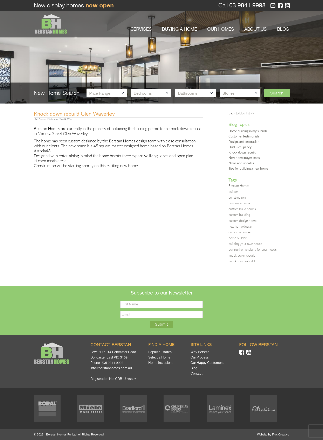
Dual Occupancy (239, 147)
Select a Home (159, 357)
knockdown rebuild (241, 261)
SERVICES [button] (141, 29)
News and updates (241, 163)
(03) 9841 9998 (112, 363)
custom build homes (242, 209)
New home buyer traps (244, 157)
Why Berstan (200, 352)
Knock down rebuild (242, 152)
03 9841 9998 (247, 5)
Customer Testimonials (244, 136)
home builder (237, 238)
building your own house (245, 243)
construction (237, 197)
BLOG (283, 29)
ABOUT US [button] (255, 29)
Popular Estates (160, 352)
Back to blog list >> (241, 113)
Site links (201, 344)
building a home (239, 203)
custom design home (242, 220)
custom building (239, 214)
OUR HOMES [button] (220, 29)
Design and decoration (243, 141)
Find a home (161, 344)
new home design (240, 226)
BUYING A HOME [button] (179, 29)
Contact (196, 373)
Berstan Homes (238, 185)
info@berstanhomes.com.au (111, 368)
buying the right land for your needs (252, 249)
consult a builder (239, 232)
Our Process (200, 357)
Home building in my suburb (247, 131)
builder (233, 191)
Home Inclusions (160, 363)
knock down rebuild (241, 255)
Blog (194, 368)
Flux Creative (280, 434)
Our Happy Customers (207, 363)
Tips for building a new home (248, 168)
